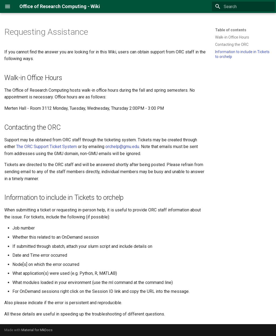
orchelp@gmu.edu (122, 146)
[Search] (243, 6)
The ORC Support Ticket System (46, 146)
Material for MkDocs (37, 330)
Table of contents (230, 30)
